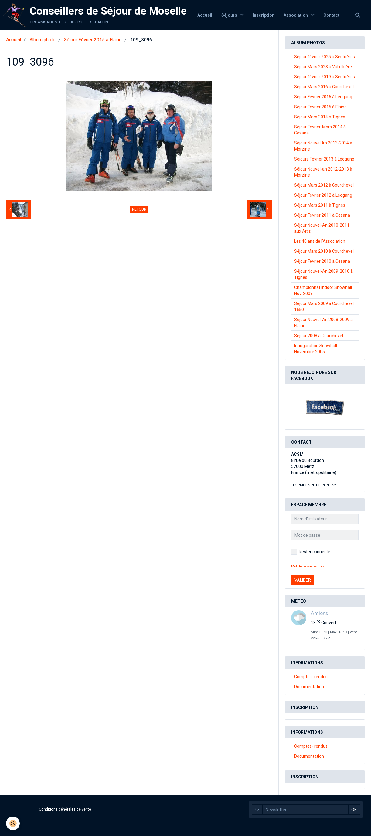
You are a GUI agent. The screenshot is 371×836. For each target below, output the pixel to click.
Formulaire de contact (315, 485)
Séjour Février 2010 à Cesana (322, 261)
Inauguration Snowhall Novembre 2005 (315, 348)
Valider (302, 580)
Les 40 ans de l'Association (319, 241)
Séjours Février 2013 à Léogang (324, 159)
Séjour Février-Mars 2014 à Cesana (320, 129)
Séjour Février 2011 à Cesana (322, 215)
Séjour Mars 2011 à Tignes (319, 205)
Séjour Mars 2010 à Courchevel (324, 251)
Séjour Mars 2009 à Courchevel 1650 (324, 306)
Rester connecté (310, 552)
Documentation (309, 686)
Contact (331, 15)
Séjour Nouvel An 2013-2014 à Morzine (323, 145)
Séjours (229, 15)
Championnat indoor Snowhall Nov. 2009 (323, 290)
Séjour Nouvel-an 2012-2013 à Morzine (323, 172)
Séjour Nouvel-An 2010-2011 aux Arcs (321, 228)
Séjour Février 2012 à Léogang (323, 195)
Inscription (263, 15)
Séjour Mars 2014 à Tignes (319, 116)
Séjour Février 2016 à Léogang (323, 96)
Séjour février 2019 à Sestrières (324, 76)
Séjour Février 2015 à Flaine (93, 39)
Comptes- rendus (311, 676)
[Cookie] (13, 823)
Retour (139, 209)
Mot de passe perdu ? (307, 566)
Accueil (204, 15)
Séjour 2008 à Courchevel (318, 335)
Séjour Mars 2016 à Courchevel (324, 86)
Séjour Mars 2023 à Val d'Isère (323, 66)
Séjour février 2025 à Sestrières (324, 56)
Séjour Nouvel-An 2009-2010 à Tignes (323, 274)
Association (296, 15)
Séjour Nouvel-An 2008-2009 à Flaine (323, 322)
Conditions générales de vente (65, 809)
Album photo (42, 39)
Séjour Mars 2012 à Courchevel (324, 185)
